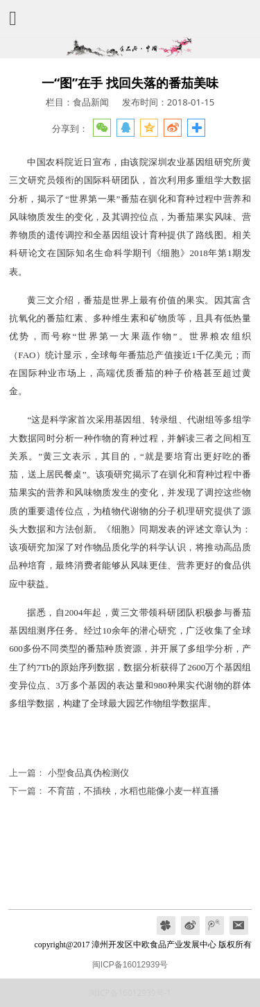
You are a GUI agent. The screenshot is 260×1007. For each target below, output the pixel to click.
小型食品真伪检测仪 (88, 772)
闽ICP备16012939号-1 (130, 992)
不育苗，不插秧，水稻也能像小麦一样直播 (133, 790)
